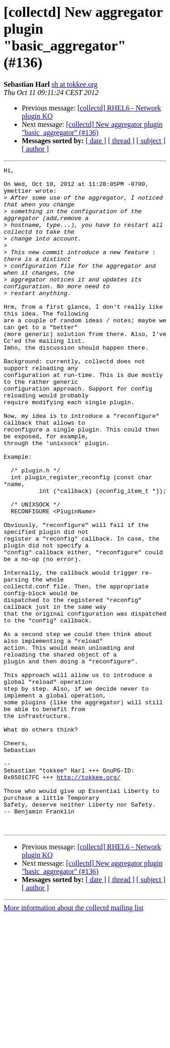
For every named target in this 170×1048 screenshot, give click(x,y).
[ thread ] (121, 141)
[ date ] (96, 141)
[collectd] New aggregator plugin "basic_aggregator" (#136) (92, 128)
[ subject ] (150, 141)
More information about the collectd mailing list (73, 1040)
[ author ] (35, 149)
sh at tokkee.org (74, 84)
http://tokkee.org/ (88, 900)
